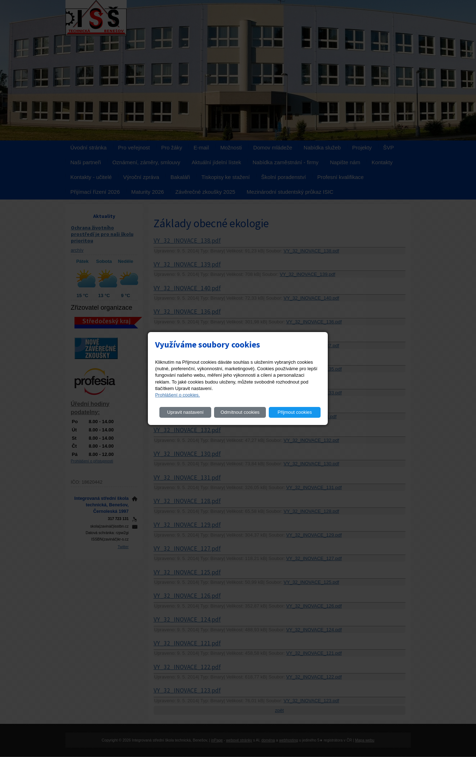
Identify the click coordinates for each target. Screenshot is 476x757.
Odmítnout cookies (240, 412)
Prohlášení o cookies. (177, 395)
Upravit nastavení (185, 412)
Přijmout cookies (294, 412)
